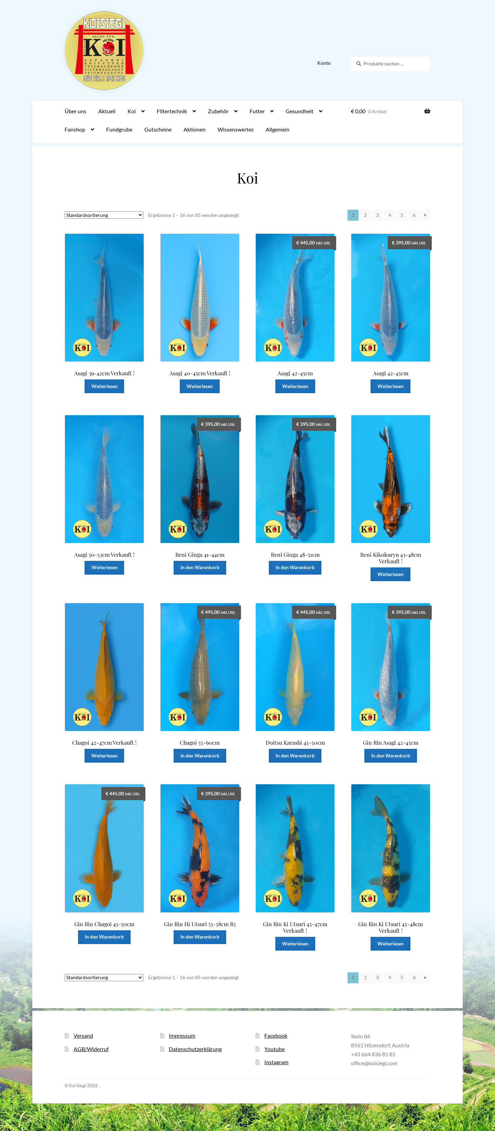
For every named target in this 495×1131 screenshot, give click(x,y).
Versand (83, 1035)
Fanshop (75, 129)
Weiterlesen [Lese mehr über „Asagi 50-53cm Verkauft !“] (104, 567)
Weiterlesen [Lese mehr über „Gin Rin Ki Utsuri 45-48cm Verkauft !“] (390, 943)
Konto (324, 63)
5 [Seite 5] (401, 215)
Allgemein (277, 129)
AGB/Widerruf (91, 1049)
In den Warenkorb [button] (199, 567)
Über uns (75, 111)
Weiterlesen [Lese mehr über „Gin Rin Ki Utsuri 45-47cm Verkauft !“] (295, 943)
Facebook (275, 1035)
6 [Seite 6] (414, 215)
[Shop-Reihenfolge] (104, 215)
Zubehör (218, 111)
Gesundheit (300, 111)
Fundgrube (119, 129)
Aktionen (195, 129)
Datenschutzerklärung (195, 1049)
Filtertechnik (172, 111)
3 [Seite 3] (377, 215)
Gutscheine (158, 129)
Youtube (274, 1049)
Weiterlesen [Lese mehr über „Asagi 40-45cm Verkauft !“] (200, 386)
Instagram (276, 1062)
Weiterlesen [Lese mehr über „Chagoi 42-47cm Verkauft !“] (104, 755)
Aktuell (107, 111)
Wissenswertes (236, 129)
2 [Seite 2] (365, 215)
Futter (257, 111)
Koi (132, 111)
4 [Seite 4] (389, 215)
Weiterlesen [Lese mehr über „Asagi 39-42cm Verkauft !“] (104, 386)
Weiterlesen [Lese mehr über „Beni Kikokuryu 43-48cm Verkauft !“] (390, 574)
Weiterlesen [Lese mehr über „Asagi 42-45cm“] (295, 386)
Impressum (182, 1035)
